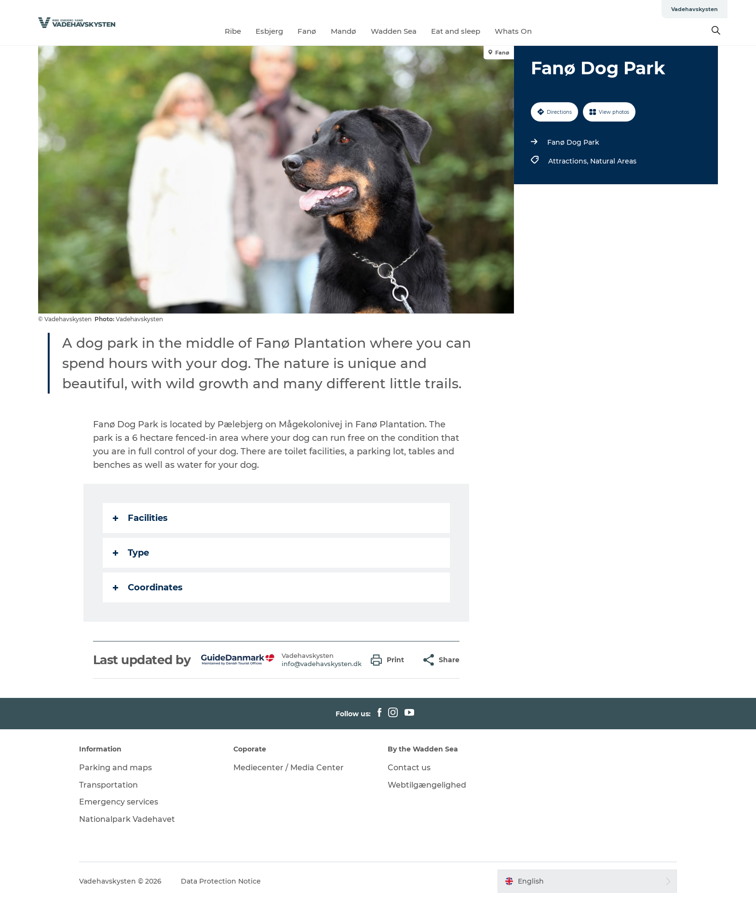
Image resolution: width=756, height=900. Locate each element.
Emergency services (118, 801)
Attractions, (569, 161)
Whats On (513, 31)
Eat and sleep (455, 31)
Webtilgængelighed (427, 785)
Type (131, 552)
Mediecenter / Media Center (288, 767)
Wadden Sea (394, 31)
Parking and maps (115, 767)
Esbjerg (269, 31)
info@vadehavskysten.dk (322, 664)
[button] (390, 660)
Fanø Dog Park (573, 142)
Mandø (343, 31)
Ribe (233, 31)
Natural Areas (613, 161)
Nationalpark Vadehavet (127, 819)
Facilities (140, 518)
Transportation (108, 785)
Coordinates (148, 587)
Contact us (409, 767)
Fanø (306, 31)
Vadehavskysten (694, 9)
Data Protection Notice (221, 881)
